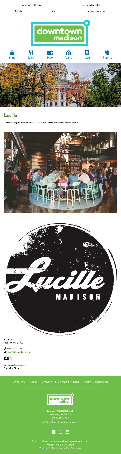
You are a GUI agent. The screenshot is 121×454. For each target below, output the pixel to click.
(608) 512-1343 (60, 418)
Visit (68, 54)
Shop (12, 54)
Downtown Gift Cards (31, 4)
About (33, 381)
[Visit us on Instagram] (60, 432)
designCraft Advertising (70, 448)
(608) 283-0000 (14, 348)
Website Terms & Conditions (60, 444)
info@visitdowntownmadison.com (60, 422)
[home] (60, 33)
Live (87, 54)
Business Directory (91, 4)
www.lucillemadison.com (18, 351)
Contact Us (19, 381)
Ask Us (18, 11)
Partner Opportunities (96, 381)
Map (53, 11)
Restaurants (20, 364)
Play (50, 54)
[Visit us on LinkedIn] (67, 432)
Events (107, 54)
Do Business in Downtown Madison (60, 381)
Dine (31, 54)
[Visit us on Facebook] (53, 432)
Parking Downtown (96, 11)
